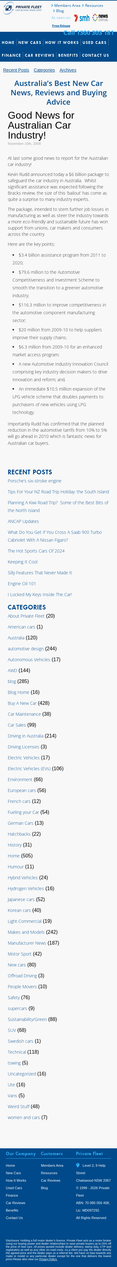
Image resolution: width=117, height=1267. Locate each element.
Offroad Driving (22, 976)
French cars (19, 801)
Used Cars (95, 42)
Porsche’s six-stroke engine (34, 481)
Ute (11, 1085)
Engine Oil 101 (22, 583)
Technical (17, 1052)
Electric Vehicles (24, 758)
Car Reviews (40, 55)
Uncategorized (22, 1074)
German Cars (20, 823)
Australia (16, 638)
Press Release (61, 26)
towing (14, 1063)
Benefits (68, 55)
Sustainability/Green (27, 1019)
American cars (21, 627)
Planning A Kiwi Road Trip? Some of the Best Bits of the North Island (58, 506)
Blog (60, 10)
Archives (68, 70)
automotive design (26, 649)
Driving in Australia (25, 736)
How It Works (62, 42)
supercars (17, 1008)
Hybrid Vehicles (23, 877)
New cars (17, 965)
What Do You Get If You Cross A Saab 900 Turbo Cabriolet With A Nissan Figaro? (55, 536)
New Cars (29, 42)
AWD (12, 670)
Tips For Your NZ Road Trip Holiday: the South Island (58, 492)
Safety (14, 997)
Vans (12, 1096)
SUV (12, 1030)
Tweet (83, 1226)
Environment (20, 779)
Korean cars (19, 910)
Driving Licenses (23, 747)
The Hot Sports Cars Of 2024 (36, 551)
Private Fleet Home (23, 8)
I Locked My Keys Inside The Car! (40, 594)
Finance (11, 55)
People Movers (22, 986)
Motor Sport (20, 954)
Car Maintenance (24, 714)
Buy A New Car (22, 703)
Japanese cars (21, 899)
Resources (94, 5)
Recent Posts (16, 70)
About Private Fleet (26, 616)
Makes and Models (26, 932)
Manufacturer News (27, 943)
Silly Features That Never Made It (40, 573)
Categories (44, 70)
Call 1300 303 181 (88, 32)
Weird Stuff (18, 1106)
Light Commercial (24, 921)
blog (12, 681)
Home (8, 42)
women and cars (24, 1117)
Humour (16, 867)
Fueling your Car (23, 812)
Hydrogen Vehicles (26, 888)
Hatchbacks (19, 834)
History (15, 845)
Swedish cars (20, 1041)
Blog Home (18, 692)
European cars (22, 790)
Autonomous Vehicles (29, 659)
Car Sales (17, 725)
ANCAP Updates (23, 521)
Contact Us (95, 55)
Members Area (67, 5)
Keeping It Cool (22, 562)
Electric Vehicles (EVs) (29, 768)
